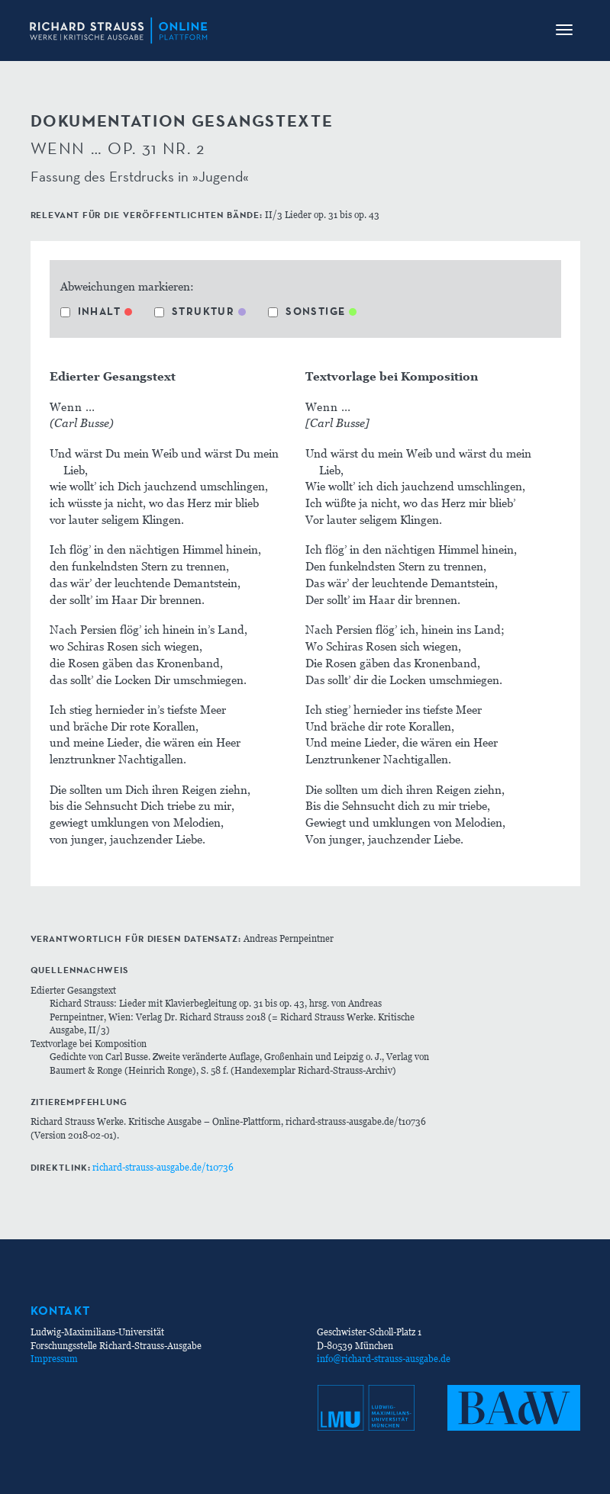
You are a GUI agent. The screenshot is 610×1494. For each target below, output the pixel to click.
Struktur (194, 311)
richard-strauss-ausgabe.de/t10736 (163, 1167)
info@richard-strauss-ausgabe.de (383, 1358)
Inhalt (90, 311)
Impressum (54, 1358)
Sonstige (306, 311)
